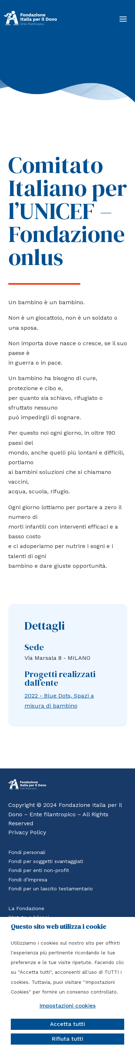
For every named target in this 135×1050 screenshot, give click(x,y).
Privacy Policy (27, 832)
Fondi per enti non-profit (38, 870)
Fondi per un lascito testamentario (50, 888)
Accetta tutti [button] (67, 1024)
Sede (34, 647)
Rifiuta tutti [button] (67, 1039)
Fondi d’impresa (27, 879)
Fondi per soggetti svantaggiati (45, 861)
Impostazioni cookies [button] (68, 1006)
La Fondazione (26, 908)
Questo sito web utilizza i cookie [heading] (58, 926)
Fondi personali (26, 852)
